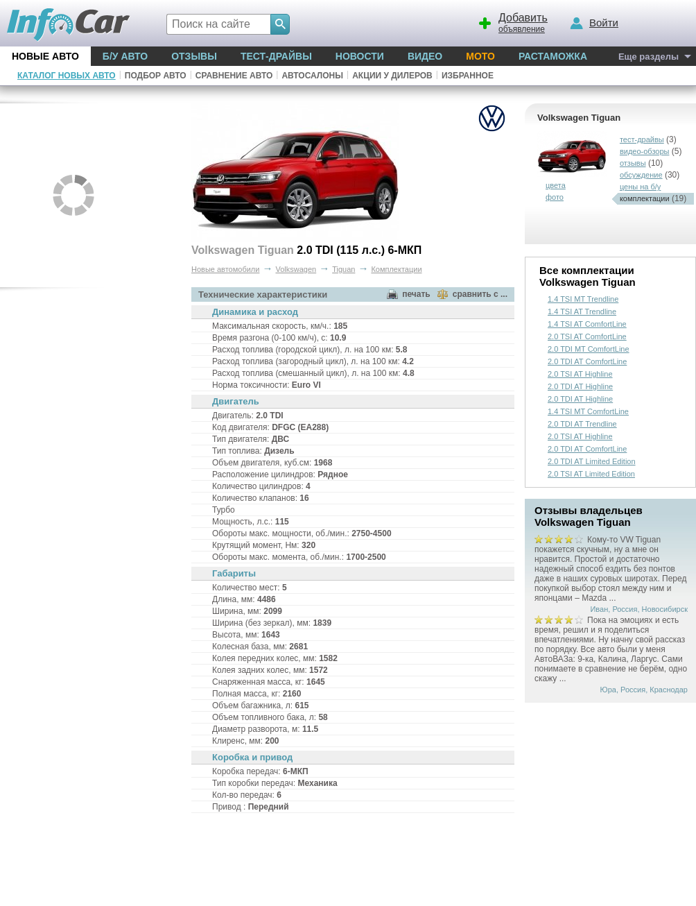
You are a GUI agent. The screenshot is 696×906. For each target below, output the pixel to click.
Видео (425, 56)
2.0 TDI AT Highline (580, 386)
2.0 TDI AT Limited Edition (592, 461)
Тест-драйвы (276, 56)
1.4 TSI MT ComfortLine (588, 411)
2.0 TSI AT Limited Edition (591, 474)
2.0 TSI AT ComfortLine (587, 336)
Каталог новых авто (66, 75)
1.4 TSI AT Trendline (582, 311)
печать (416, 294)
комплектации (645, 198)
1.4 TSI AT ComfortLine (587, 324)
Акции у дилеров (392, 75)
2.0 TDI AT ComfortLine (587, 361)
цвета (556, 185)
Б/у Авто (125, 56)
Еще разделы (648, 56)
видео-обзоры (645, 151)
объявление (511, 21)
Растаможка (553, 56)
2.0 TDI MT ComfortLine (588, 349)
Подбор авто (155, 75)
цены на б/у (640, 186)
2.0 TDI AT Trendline (582, 424)
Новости (360, 56)
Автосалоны (312, 75)
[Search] (280, 24)
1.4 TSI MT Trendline (583, 299)
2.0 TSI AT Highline (580, 374)
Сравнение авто (234, 75)
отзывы (633, 163)
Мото (480, 56)
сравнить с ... (480, 294)
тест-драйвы (642, 139)
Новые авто (45, 56)
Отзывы (194, 56)
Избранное (468, 75)
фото (555, 197)
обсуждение (641, 175)
